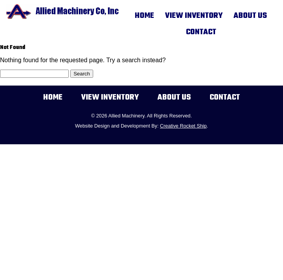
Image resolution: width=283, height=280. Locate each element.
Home (144, 16)
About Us (250, 16)
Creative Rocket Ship (183, 126)
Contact (201, 32)
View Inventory (194, 16)
